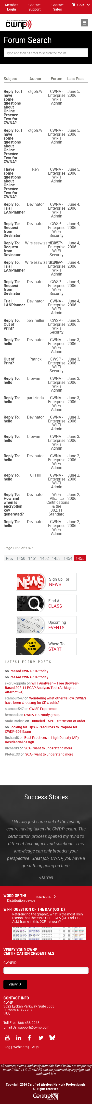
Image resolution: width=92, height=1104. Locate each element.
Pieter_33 (12, 754)
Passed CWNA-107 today (29, 671)
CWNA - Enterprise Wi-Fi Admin (56, 97)
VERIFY (13, 984)
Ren (35, 169)
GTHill (35, 475)
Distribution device (21, 900)
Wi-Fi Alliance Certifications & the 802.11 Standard (57, 504)
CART (81, 4)
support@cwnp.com (33, 1027)
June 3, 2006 (73, 322)
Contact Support (34, 7)
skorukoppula (15, 683)
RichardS (12, 737)
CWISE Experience (43, 708)
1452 (44, 558)
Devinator (35, 204)
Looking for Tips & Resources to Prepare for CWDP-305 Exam (41, 729)
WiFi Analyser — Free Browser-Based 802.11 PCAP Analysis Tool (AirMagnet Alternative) (42, 687)
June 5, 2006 (73, 93)
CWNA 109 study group (42, 714)
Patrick (35, 359)
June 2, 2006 (73, 457)
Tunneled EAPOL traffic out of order (57, 721)
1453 (56, 558)
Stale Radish (15, 721)
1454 (68, 558)
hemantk (12, 714)
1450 (20, 558)
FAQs (34, 1046)
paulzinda (35, 397)
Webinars (20, 1046)
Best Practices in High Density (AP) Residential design (42, 739)
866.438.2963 (28, 1022)
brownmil (35, 378)
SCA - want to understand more (48, 748)
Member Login (11, 7)
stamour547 (14, 698)
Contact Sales (58, 7)
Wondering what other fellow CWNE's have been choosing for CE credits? (45, 700)
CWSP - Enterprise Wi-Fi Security (56, 229)
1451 (32, 558)
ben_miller (35, 320)
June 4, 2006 (73, 206)
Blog (6, 1046)
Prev (9, 558)
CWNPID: (10, 962)
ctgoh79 (35, 91)
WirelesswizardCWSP (43, 243)
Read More (43, 897)
